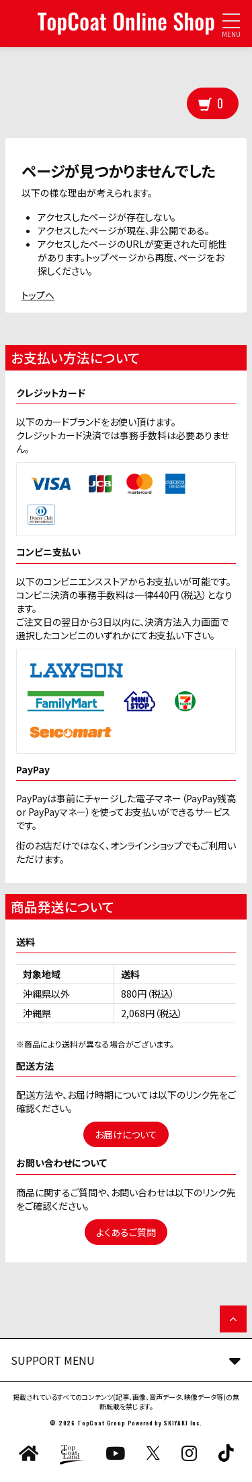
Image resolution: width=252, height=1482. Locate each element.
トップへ (38, 295)
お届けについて (126, 1134)
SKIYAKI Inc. (183, 1423)
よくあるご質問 (126, 1232)
